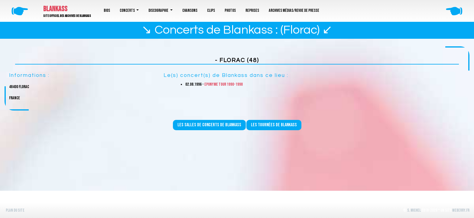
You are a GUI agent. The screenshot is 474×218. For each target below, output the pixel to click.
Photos (230, 10)
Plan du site (15, 210)
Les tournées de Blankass (274, 125)
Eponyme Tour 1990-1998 (223, 84)
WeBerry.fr (460, 210)
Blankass (55, 9)
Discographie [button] (158, 10)
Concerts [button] (127, 10)
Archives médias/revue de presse (294, 10)
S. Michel (414, 210)
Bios (107, 10)
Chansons (189, 10)
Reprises (252, 10)
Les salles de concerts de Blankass (209, 125)
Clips (211, 10)
